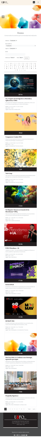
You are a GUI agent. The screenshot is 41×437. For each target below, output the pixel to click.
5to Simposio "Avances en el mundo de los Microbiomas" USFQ (17, 210)
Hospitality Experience (11, 395)
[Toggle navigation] (38, 2)
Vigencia (7, 48)
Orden (18, 57)
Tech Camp (8, 173)
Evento (6, 51)
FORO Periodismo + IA (12, 248)
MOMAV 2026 (9, 320)
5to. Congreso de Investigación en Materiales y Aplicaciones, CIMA (18, 99)
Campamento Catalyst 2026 (13, 137)
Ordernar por (7, 57)
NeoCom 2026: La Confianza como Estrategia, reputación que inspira (18, 358)
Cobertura (7, 40)
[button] (3, 16)
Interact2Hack (9, 284)
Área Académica (8, 43)
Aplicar (26, 58)
